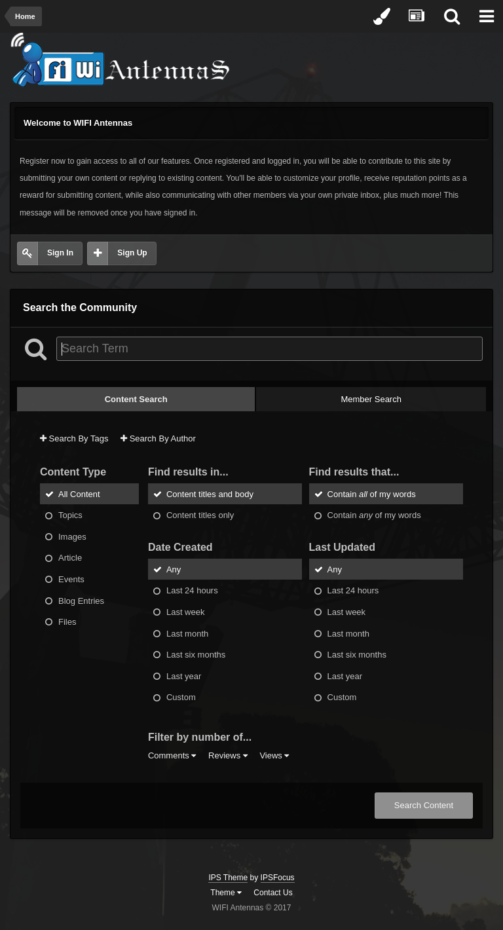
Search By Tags (74, 438)
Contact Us (272, 892)
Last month (187, 633)
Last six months (195, 655)
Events (71, 579)
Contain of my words (371, 493)
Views (274, 755)
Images (72, 536)
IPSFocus (278, 877)
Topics (70, 515)
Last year (183, 675)
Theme (226, 892)
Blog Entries (81, 600)
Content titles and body (209, 493)
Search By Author (158, 438)
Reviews (228, 755)
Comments (172, 755)
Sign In (60, 252)
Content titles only (200, 515)
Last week (185, 612)
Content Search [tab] (136, 399)
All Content (79, 493)
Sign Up (132, 252)
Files (67, 622)
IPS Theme (228, 877)
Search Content (423, 805)
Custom (181, 697)
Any (173, 569)
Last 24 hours (192, 590)
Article (70, 558)
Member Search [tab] (371, 399)
